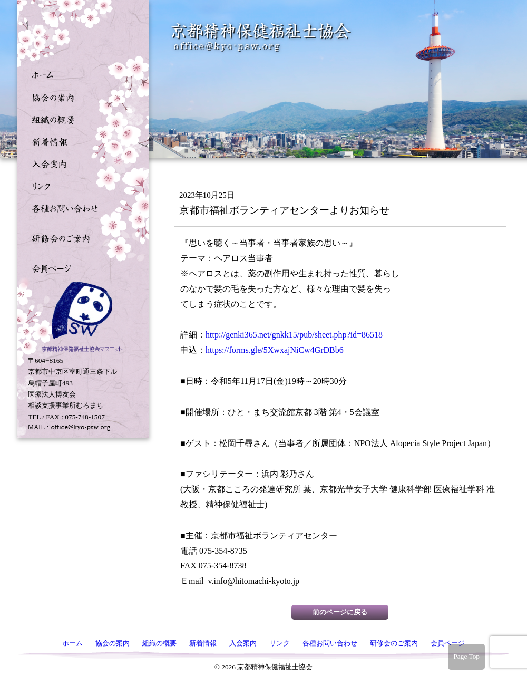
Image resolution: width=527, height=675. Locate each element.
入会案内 (80, 163)
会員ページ (80, 267)
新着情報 (80, 141)
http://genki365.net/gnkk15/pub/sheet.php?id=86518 (294, 334)
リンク (80, 185)
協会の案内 (80, 96)
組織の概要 (80, 119)
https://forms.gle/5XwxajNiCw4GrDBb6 (275, 349)
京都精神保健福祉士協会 (261, 37)
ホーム (80, 74)
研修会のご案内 (80, 237)
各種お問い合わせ (80, 207)
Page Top (466, 656)
